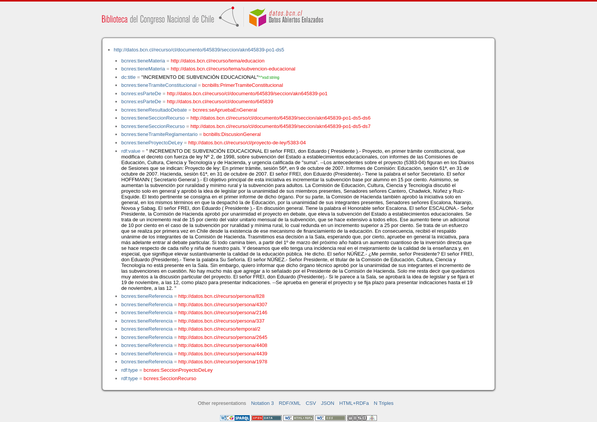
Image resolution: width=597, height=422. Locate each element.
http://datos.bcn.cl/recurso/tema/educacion (218, 61)
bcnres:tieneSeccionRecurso (153, 118)
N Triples (384, 403)
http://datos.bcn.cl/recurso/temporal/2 (219, 329)
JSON (327, 403)
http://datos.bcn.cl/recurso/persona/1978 (222, 361)
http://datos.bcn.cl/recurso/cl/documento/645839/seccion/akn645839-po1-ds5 (199, 50)
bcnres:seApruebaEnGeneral (225, 110)
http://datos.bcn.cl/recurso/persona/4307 (222, 304)
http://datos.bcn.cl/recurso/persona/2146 (222, 312)
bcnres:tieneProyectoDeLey (151, 142)
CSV (311, 403)
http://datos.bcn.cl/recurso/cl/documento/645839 (220, 101)
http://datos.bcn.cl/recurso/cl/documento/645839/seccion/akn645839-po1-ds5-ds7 (280, 126)
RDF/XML (290, 403)
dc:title (128, 77)
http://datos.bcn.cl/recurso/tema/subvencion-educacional (233, 69)
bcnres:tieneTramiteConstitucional (158, 85)
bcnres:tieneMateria (143, 61)
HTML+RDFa (354, 403)
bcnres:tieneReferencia (146, 296)
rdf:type (129, 370)
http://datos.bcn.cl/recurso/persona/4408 (222, 345)
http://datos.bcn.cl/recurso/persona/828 (221, 296)
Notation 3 (262, 403)
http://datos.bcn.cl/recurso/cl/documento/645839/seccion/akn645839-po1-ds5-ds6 (280, 118)
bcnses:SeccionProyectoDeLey (178, 370)
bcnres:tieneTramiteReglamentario (159, 134)
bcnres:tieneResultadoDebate (154, 110)
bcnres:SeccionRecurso (170, 378)
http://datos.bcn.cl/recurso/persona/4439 (222, 353)
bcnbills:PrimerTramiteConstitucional (242, 85)
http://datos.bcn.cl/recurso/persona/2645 (222, 337)
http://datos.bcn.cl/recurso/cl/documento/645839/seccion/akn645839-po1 (247, 93)
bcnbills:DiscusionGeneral (232, 134)
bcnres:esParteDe (141, 93)
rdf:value (130, 151)
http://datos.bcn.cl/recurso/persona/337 (221, 321)
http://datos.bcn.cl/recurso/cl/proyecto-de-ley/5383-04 (247, 142)
